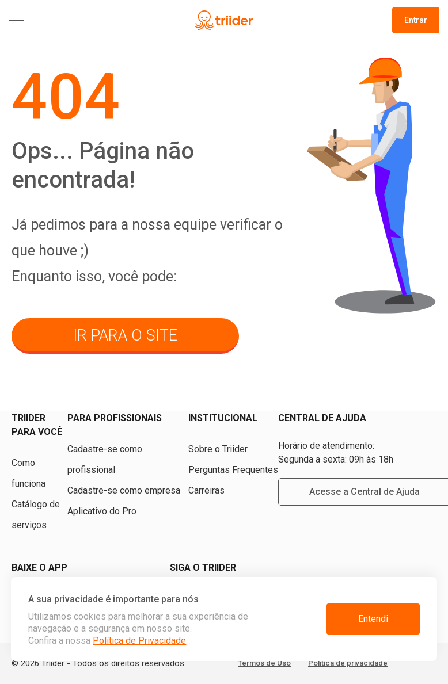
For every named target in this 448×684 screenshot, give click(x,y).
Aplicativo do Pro (101, 511)
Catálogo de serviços (36, 514)
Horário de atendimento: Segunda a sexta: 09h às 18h (335, 452)
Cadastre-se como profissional (104, 459)
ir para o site (125, 335)
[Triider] (223, 20)
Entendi (373, 618)
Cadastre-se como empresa (123, 490)
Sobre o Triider (218, 449)
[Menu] (80, 20)
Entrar (415, 20)
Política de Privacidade (139, 640)
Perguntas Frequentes (233, 469)
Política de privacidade (348, 663)
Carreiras (206, 490)
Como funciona (28, 473)
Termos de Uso (264, 663)
